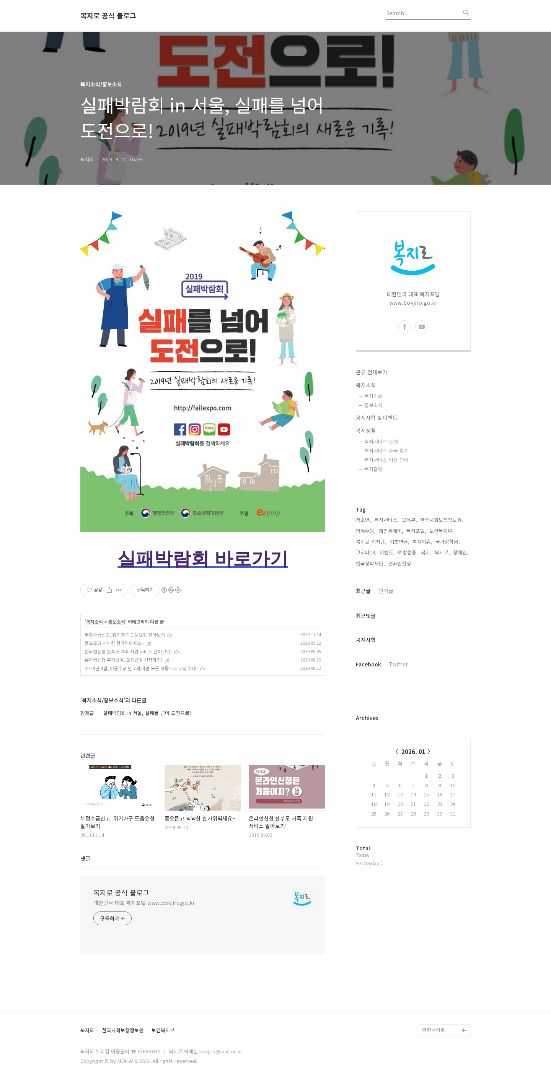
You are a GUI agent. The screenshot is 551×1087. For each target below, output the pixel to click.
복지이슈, (422, 541)
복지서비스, (386, 519)
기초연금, (399, 541)
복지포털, (416, 531)
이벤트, (387, 552)
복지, (426, 552)
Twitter (398, 664)
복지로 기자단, (371, 541)
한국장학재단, (370, 563)
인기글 (385, 591)
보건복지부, (441, 531)
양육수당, (366, 531)
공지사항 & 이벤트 (377, 417)
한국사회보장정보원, (441, 519)
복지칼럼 (373, 469)
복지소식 (94, 622)
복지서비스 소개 (381, 441)
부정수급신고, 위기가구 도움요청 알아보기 (125, 634)
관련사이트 (433, 1029)
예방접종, (408, 552)
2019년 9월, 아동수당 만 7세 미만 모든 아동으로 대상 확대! (141, 668)
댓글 (85, 858)
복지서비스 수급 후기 (386, 450)
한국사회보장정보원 (122, 1030)
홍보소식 (116, 622)
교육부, (409, 519)
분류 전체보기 (371, 372)
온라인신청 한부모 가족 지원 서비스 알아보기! (128, 651)
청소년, (363, 519)
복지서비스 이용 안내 (386, 459)
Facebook (368, 664)
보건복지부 (163, 1030)
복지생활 (366, 430)
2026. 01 (413, 751)
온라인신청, (400, 563)
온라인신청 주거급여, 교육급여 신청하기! (123, 659)
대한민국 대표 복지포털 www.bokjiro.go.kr (144, 903)
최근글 (363, 591)
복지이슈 (373, 396)
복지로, (442, 552)
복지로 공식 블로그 (108, 15)
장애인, (460, 552)
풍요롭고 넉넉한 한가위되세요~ (114, 643)
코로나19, (366, 552)
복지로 (87, 1030)
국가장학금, (447, 541)
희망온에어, (391, 531)
